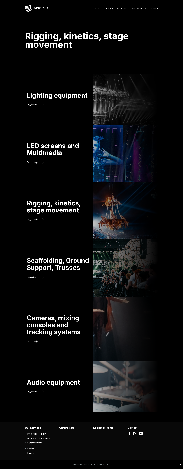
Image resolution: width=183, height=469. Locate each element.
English (30, 453)
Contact (154, 8)
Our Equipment (138, 8)
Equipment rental (34, 443)
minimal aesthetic (103, 464)
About (97, 8)
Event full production (36, 434)
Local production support (38, 438)
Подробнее (33, 104)
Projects (109, 8)
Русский (31, 448)
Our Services (122, 8)
